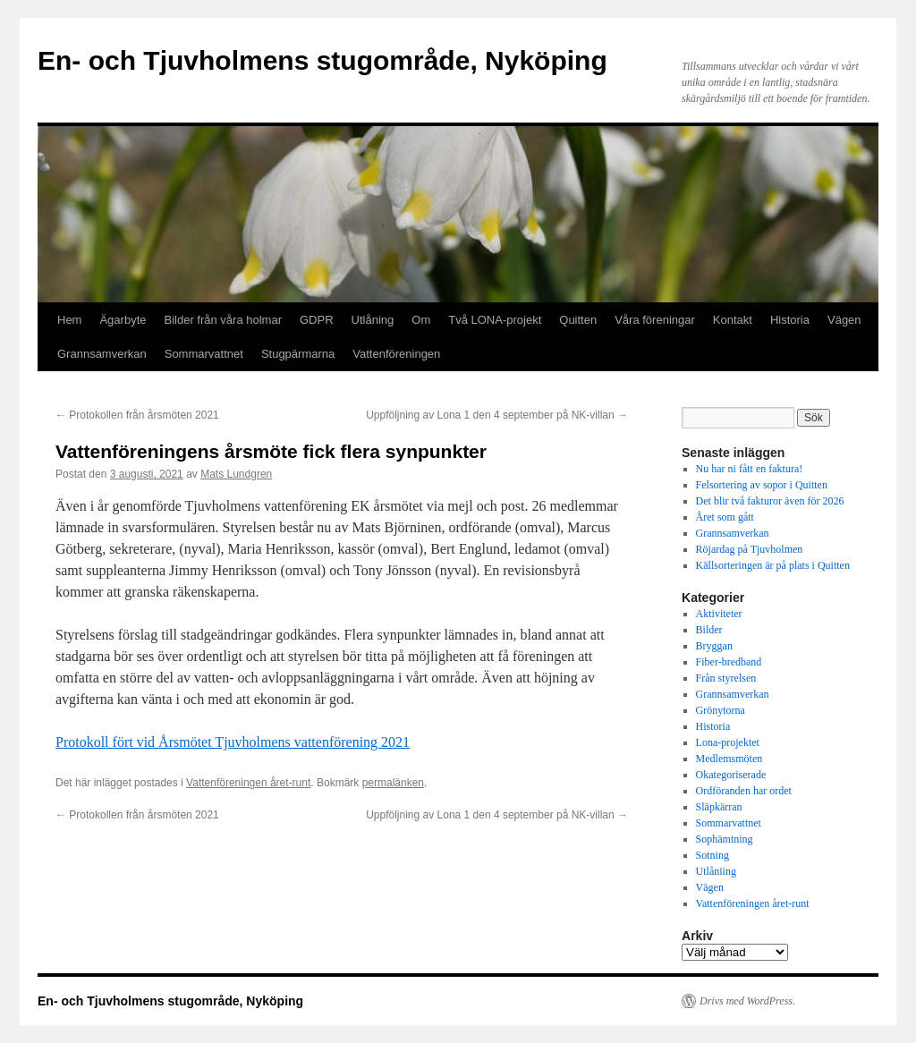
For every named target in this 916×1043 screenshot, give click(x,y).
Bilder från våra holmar (224, 319)
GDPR (317, 319)
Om (420, 319)
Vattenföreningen (396, 353)
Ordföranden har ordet (744, 790)
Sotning (712, 855)
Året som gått (725, 517)
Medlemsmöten (729, 758)
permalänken (393, 782)
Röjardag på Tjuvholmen (749, 549)
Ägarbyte (122, 319)
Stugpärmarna (298, 353)
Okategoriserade (731, 774)
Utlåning (373, 319)
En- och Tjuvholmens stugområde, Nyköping (322, 60)
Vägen (844, 319)
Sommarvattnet (204, 353)
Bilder (709, 629)
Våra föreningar (655, 319)
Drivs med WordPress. (747, 1001)
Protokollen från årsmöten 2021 (137, 415)
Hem (69, 319)
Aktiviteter (719, 613)
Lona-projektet (727, 742)
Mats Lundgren (236, 474)
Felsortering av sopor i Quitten (761, 485)
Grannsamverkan (102, 353)
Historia (790, 319)
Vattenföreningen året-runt (248, 782)
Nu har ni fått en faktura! (749, 468)
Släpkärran (719, 807)
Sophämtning (724, 839)
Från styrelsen (726, 678)
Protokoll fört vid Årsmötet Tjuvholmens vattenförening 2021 (232, 742)
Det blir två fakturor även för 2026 (770, 501)
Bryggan (714, 646)
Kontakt (732, 319)
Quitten (578, 319)
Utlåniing (716, 871)
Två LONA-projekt (494, 319)
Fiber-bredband (729, 662)
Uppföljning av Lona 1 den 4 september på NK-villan (497, 415)
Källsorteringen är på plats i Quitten (773, 565)
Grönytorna (720, 710)
